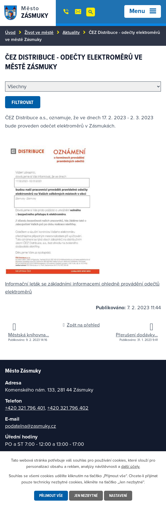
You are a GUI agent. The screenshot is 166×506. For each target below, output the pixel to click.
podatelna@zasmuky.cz (30, 425)
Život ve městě (39, 32)
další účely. (130, 466)
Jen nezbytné (86, 495)
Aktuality (71, 32)
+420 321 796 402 (67, 407)
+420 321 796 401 (25, 407)
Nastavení (118, 495)
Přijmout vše (51, 495)
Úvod (10, 32)
